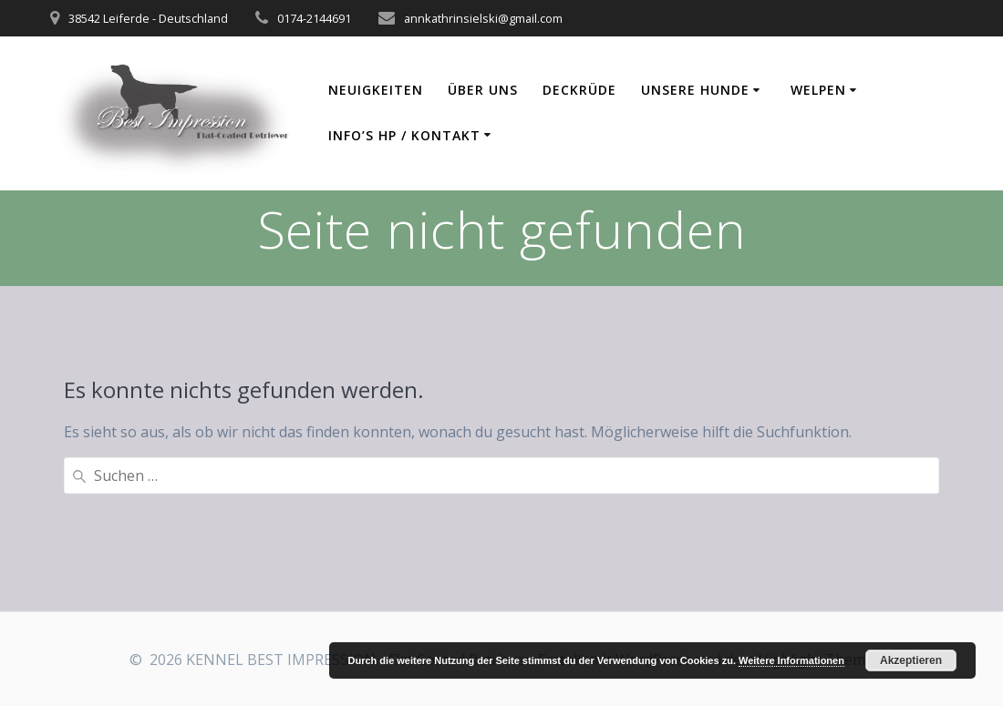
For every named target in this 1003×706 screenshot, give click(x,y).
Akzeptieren (911, 660)
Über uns (483, 89)
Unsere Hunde (695, 89)
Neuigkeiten (375, 89)
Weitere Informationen (791, 660)
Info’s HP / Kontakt (404, 135)
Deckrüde (579, 89)
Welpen (818, 89)
